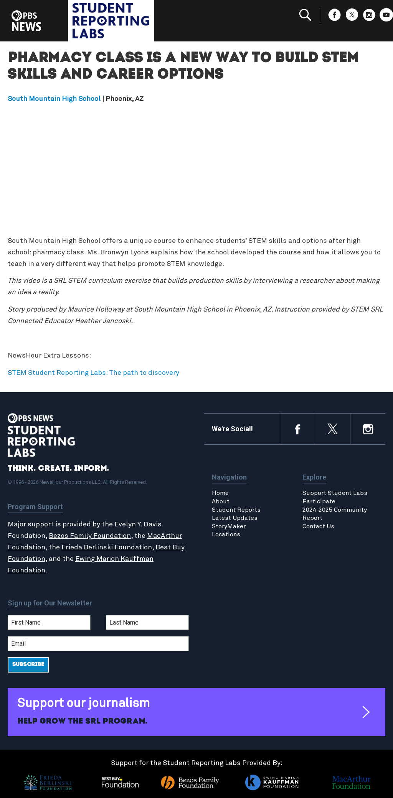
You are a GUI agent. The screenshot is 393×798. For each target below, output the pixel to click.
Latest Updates (235, 518)
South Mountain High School (54, 99)
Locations (226, 534)
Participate (318, 501)
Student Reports (236, 510)
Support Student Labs (334, 493)
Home (220, 493)
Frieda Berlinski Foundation (106, 547)
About (221, 501)
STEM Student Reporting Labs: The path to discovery (93, 372)
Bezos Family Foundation (90, 536)
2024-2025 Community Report (334, 514)
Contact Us (318, 526)
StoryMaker (229, 526)
